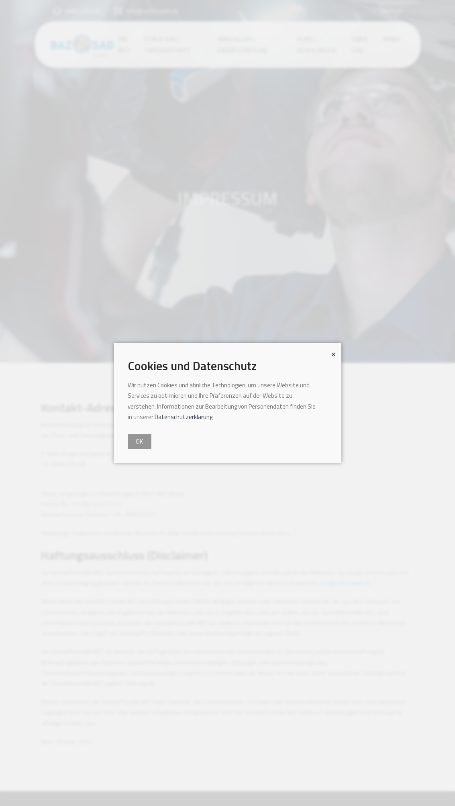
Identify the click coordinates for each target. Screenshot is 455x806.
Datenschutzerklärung (183, 416)
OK (139, 441)
